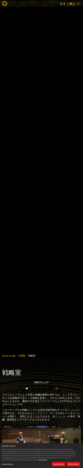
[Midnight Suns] (4, 3)
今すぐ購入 (68, 3)
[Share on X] (33, 388)
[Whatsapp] (44, 388)
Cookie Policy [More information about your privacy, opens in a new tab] (42, 462)
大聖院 (22, 355)
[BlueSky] (50, 388)
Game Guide (8, 355)
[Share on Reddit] (26, 388)
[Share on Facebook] (38, 388)
